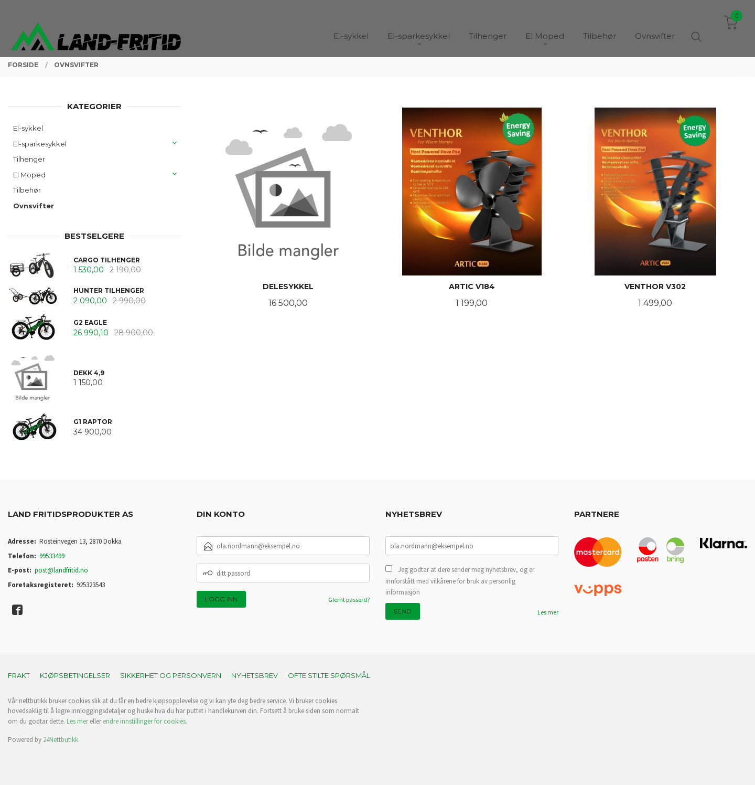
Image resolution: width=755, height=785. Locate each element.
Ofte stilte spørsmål (329, 675)
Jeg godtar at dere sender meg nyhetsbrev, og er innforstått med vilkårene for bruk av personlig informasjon (459, 581)
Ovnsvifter (33, 205)
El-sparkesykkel (40, 144)
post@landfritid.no (61, 570)
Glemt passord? (349, 599)
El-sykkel (28, 128)
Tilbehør (27, 190)
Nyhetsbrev (254, 675)
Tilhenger (29, 159)
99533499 (51, 555)
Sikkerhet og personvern (170, 675)
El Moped (29, 175)
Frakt (19, 675)
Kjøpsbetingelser (75, 675)
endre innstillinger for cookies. (145, 721)
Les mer (547, 612)
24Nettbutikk (60, 739)
